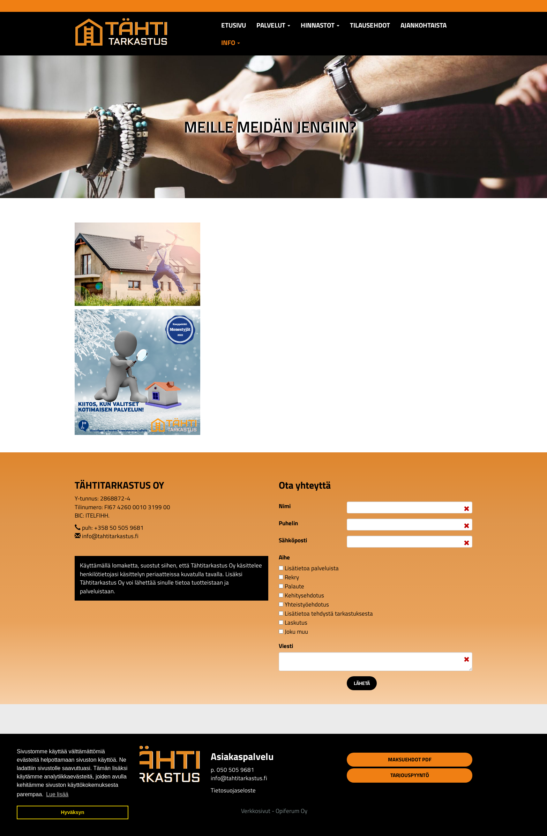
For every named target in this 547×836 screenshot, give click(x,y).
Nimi (285, 506)
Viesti (286, 645)
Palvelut (273, 25)
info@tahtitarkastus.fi (110, 536)
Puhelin (288, 523)
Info (230, 42)
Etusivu (233, 25)
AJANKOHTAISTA (423, 25)
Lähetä (362, 683)
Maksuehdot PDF (410, 759)
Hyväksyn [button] (72, 812)
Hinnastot (320, 25)
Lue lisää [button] (57, 794)
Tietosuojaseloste (233, 790)
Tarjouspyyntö (409, 775)
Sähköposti (293, 540)
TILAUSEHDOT (370, 25)
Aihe (284, 557)
